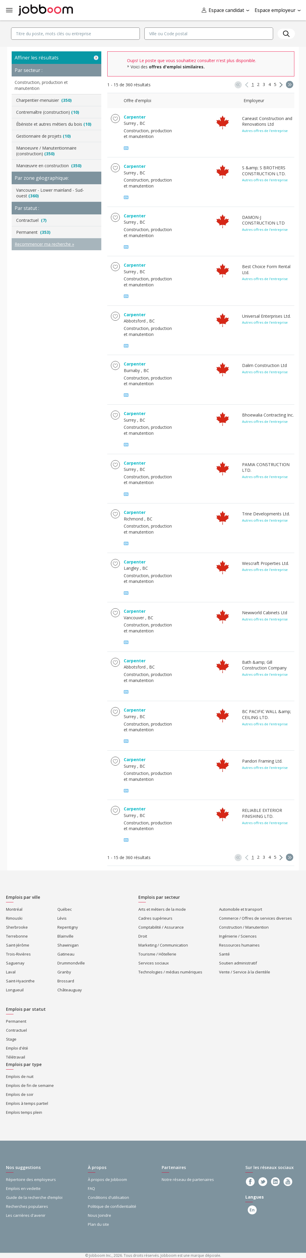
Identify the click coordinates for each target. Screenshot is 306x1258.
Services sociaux (153, 963)
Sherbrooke (17, 927)
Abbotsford (135, 321)
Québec (64, 909)
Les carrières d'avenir (25, 1215)
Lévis (62, 918)
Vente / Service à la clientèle (244, 972)
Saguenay (15, 963)
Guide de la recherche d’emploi (34, 1197)
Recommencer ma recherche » (44, 244)
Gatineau (65, 954)
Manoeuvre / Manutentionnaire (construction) (46, 150)
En (250, 1210)
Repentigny (67, 927)
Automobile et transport (240, 909)
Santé (224, 954)
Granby (64, 972)
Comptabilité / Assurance (161, 927)
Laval (11, 972)
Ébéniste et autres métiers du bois (53, 124)
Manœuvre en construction (49, 165)
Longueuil (15, 990)
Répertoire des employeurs (31, 1179)
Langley (131, 568)
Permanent (33, 232)
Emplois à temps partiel (27, 1103)
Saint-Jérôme (17, 945)
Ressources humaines (239, 945)
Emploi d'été (17, 1048)
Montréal (14, 909)
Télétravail (15, 1057)
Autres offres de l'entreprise (265, 130)
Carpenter (135, 117)
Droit (142, 936)
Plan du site (98, 1224)
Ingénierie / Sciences (238, 936)
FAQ (91, 1188)
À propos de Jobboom (107, 1179)
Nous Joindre (99, 1215)
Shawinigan (68, 945)
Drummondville (71, 963)
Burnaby (132, 370)
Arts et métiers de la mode (162, 909)
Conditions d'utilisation (108, 1197)
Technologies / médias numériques (170, 972)
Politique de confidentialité (112, 1206)
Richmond (133, 519)
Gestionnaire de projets (43, 136)
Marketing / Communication (163, 945)
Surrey (130, 123)
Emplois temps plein (24, 1112)
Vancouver (134, 617)
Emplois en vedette (23, 1188)
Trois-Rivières (18, 954)
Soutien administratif (238, 963)
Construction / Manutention (244, 927)
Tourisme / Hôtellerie (157, 954)
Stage (11, 1039)
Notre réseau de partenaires (188, 1179)
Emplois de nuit (19, 1076)
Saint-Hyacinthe (20, 981)
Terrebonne (17, 936)
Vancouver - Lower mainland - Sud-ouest (50, 193)
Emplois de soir (19, 1094)
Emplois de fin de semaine (30, 1085)
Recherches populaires (27, 1206)
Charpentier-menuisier (44, 100)
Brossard (65, 981)
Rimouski (14, 918)
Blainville (65, 936)
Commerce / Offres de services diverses (255, 918)
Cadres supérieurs (155, 918)
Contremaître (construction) (47, 112)
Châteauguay (69, 990)
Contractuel (31, 220)
